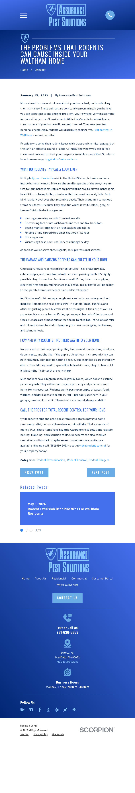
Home (25, 638)
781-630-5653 (67, 691)
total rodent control (93, 505)
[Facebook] (40, 769)
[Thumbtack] (65, 769)
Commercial (79, 638)
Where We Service (67, 644)
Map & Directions (67, 721)
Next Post (100, 531)
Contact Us (67, 657)
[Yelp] (57, 769)
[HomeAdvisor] (74, 769)
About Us (40, 638)
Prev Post (34, 531)
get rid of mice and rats (62, 219)
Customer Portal (102, 638)
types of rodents (42, 237)
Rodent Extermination (51, 519)
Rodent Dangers (99, 519)
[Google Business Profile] (22, 769)
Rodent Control (77, 519)
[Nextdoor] (31, 769)
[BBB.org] (48, 769)
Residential (59, 638)
